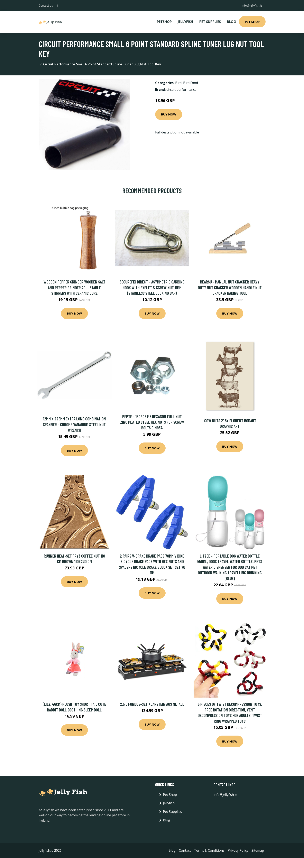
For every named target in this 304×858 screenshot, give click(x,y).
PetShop (164, 21)
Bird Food (190, 83)
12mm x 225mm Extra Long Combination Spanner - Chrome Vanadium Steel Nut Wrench (74, 424)
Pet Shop (252, 22)
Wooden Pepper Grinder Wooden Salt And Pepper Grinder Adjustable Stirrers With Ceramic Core (74, 287)
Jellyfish (185, 21)
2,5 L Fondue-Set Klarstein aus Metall (152, 704)
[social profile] (57, 5)
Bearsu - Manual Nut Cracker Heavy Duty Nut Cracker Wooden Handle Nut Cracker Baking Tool (230, 287)
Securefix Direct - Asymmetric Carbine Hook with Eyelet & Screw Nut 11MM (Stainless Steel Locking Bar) (152, 287)
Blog (231, 21)
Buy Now (168, 114)
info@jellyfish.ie (252, 5)
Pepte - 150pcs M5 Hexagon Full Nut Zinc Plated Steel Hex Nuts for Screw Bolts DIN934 (152, 422)
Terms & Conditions (209, 850)
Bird (178, 83)
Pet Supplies (210, 21)
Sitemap (257, 850)
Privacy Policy (238, 850)
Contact (185, 850)
